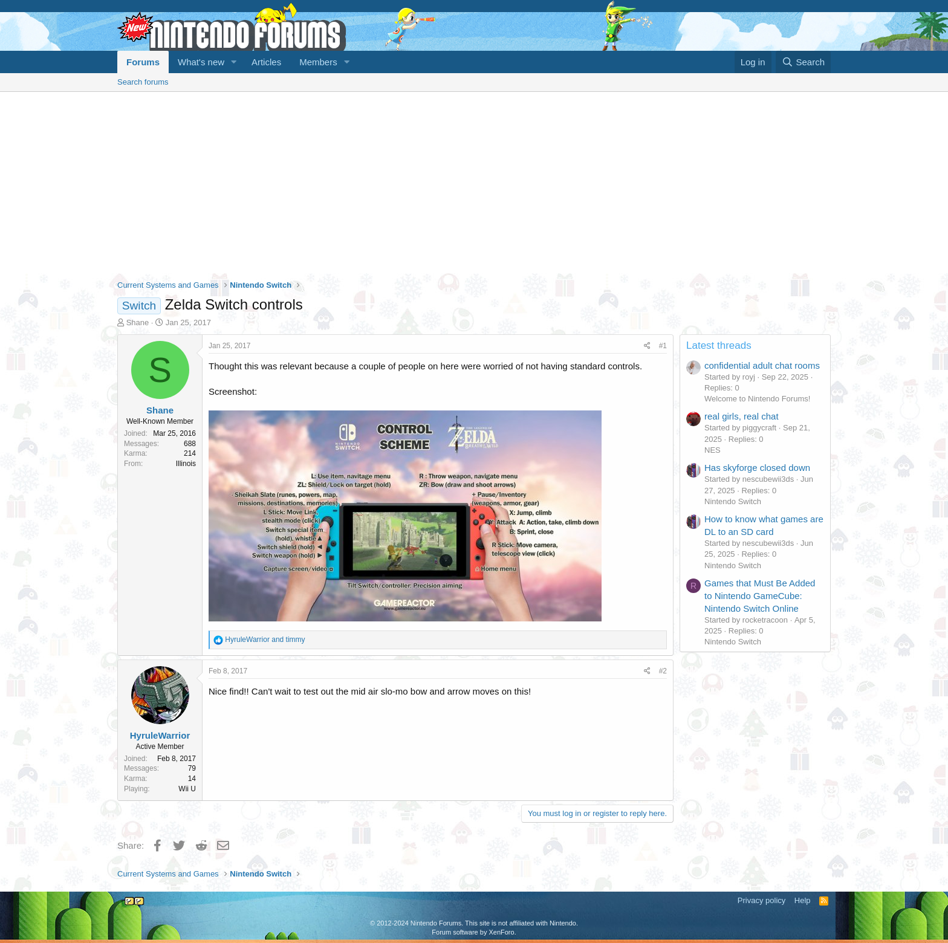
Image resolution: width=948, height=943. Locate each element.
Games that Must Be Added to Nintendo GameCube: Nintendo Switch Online (759, 596)
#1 (663, 346)
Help (802, 900)
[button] (234, 62)
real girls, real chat (741, 416)
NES (712, 450)
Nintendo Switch (732, 501)
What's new (201, 62)
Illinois (186, 463)
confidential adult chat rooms (762, 365)
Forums (143, 62)
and (265, 639)
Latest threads (719, 345)
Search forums (143, 81)
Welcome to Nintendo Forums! (757, 398)
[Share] (647, 346)
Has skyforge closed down (757, 467)
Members (318, 62)
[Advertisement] (474, 182)
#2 (663, 671)
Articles (266, 62)
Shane (137, 322)
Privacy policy (761, 900)
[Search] (803, 62)
